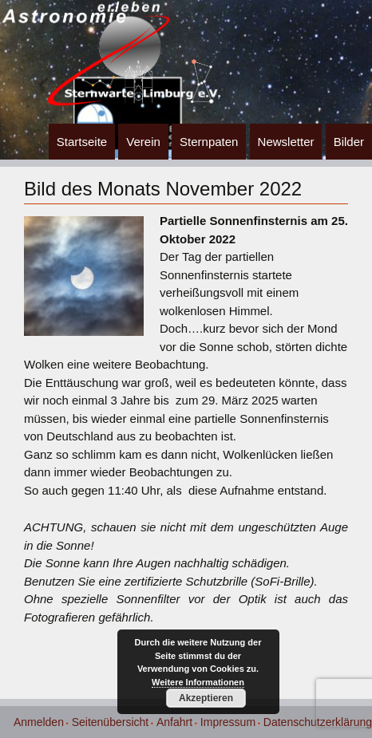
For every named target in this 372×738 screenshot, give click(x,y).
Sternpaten (209, 141)
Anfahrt (174, 722)
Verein (143, 141)
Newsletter (286, 141)
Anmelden (39, 722)
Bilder (349, 141)
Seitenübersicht (110, 722)
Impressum (227, 722)
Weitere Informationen (198, 682)
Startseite (82, 141)
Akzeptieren (206, 698)
